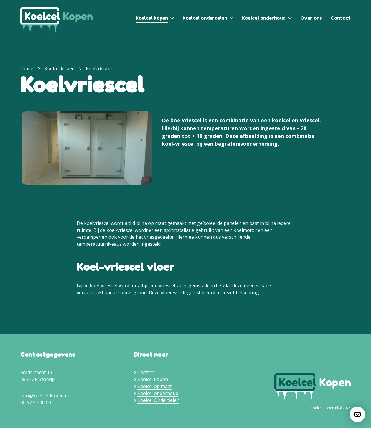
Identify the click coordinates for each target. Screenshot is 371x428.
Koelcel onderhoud (263, 18)
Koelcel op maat (154, 386)
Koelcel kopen (152, 18)
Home (26, 68)
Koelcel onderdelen (205, 18)
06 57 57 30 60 (35, 402)
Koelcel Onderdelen (158, 400)
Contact (341, 18)
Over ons (311, 18)
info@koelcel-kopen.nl (44, 395)
